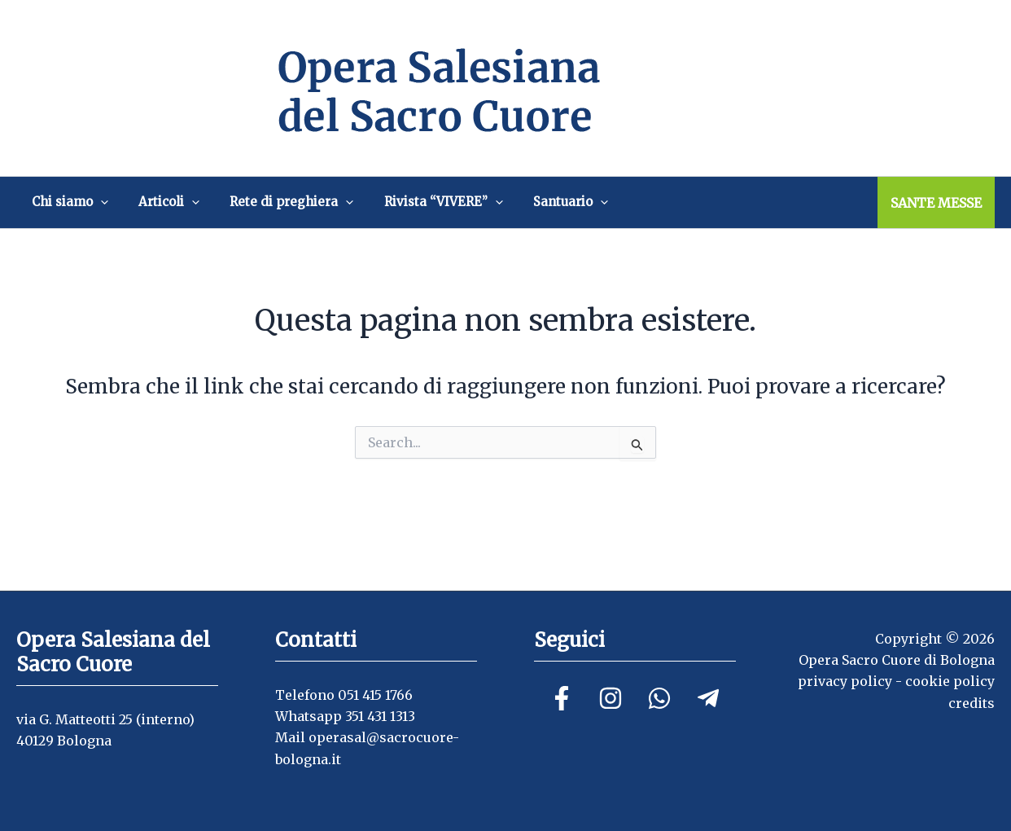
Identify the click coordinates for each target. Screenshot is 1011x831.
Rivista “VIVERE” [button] (405, 201)
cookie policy (950, 681)
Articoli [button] (152, 201)
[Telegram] (708, 698)
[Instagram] (610, 698)
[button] (95, 201)
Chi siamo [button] (64, 201)
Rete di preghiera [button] (264, 201)
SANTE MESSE (936, 203)
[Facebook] (561, 698)
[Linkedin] (659, 698)
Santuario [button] (521, 201)
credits (971, 703)
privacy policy (845, 681)
